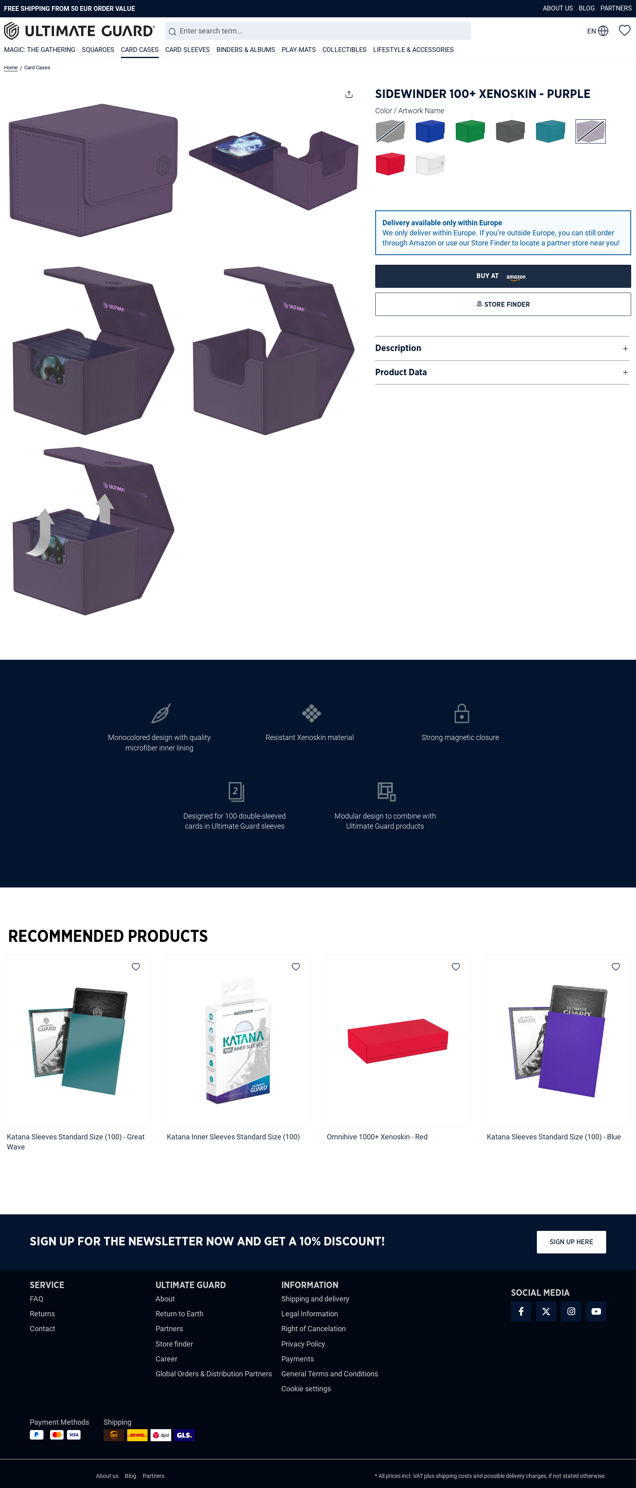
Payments (297, 1359)
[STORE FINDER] (503, 276)
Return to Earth (180, 1313)
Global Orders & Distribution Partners (214, 1374)
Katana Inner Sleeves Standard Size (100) (233, 1137)
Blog (587, 8)
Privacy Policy (303, 1344)
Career (166, 1359)
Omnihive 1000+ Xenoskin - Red (378, 1137)
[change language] (598, 31)
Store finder (174, 1344)
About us (558, 8)
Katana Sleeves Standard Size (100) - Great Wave (76, 1142)
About (165, 1299)
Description (398, 348)
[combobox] (318, 31)
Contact (42, 1328)
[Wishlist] (624, 29)
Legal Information (309, 1313)
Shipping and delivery (315, 1299)
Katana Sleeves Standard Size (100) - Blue (554, 1137)
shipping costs (454, 1476)
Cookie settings (306, 1388)
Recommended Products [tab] (108, 937)
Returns (42, 1313)
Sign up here (571, 1242)
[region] (318, 1055)
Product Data (401, 372)
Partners (616, 8)
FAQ (36, 1299)
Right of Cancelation (313, 1328)
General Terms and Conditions (329, 1374)
